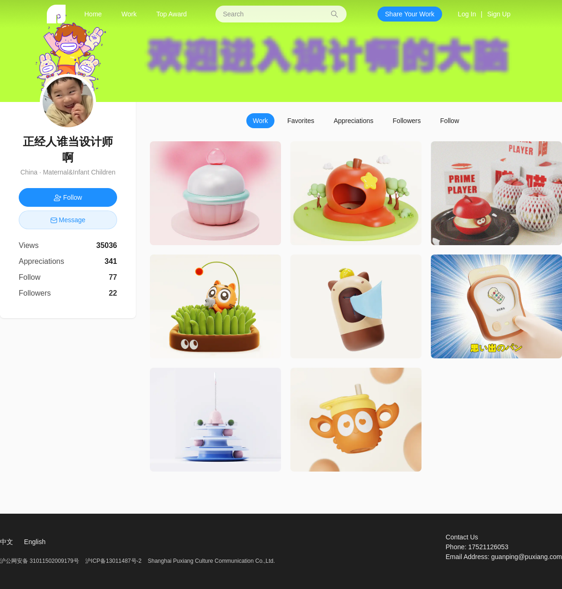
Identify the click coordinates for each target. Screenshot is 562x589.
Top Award (171, 14)
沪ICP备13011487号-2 (113, 561)
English (34, 541)
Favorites (300, 120)
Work (128, 14)
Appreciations (353, 120)
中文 (6, 541)
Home (93, 14)
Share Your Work (410, 14)
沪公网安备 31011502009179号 (40, 561)
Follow (449, 120)
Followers (407, 120)
